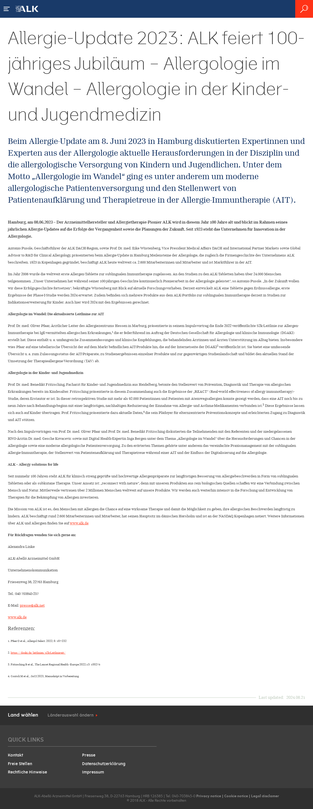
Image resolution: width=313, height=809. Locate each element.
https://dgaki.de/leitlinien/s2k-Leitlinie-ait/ (38, 652)
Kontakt (15, 755)
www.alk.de (79, 523)
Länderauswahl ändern (71, 715)
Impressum (93, 772)
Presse (88, 755)
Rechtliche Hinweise (27, 772)
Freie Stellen (20, 763)
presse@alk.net (32, 605)
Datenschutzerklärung (103, 763)
